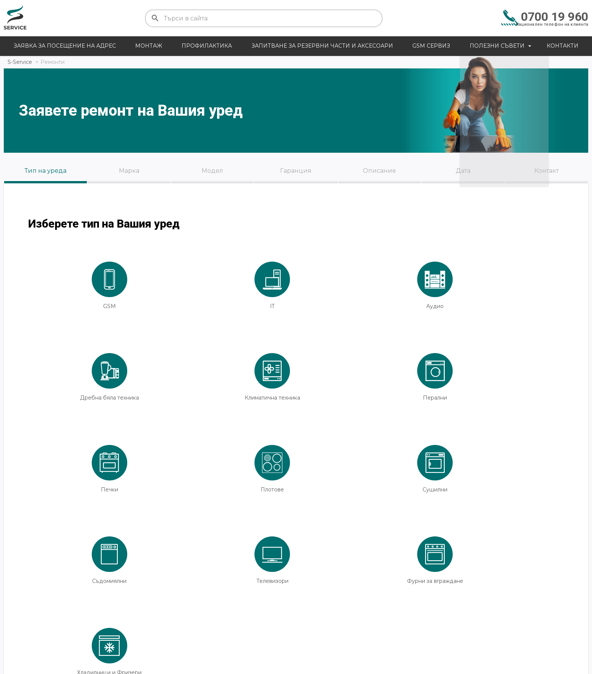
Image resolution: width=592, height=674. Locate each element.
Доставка (189, 641)
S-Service (20, 62)
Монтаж (148, 45)
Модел (212, 170)
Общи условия (537, 641)
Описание (379, 170)
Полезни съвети (497, 45)
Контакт (546, 170)
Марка (129, 170)
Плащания (276, 641)
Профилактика (207, 45)
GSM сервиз (431, 45)
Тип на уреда (45, 170)
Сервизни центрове (377, 641)
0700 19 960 (554, 16)
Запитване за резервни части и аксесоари (322, 45)
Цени (13, 641)
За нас (438, 641)
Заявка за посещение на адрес (65, 45)
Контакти (562, 45)
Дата (463, 170)
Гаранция (295, 170)
